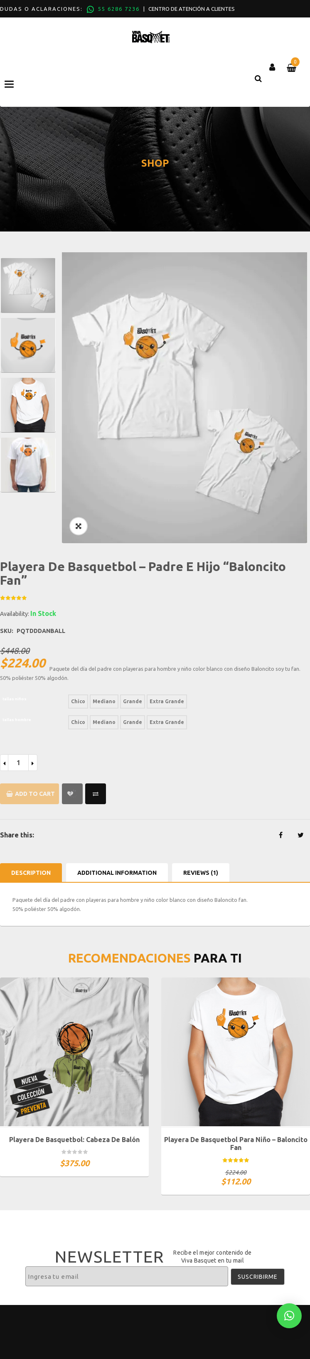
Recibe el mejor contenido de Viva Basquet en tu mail (212, 1256)
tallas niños (14, 699)
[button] (289, 1315)
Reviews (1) (200, 872)
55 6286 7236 (119, 9)
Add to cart (35, 793)
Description (31, 872)
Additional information (117, 872)
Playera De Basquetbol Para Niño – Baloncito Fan (236, 1144)
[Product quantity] (18, 763)
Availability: (14, 614)
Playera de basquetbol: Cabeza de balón (74, 1139)
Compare (95, 793)
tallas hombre (16, 719)
